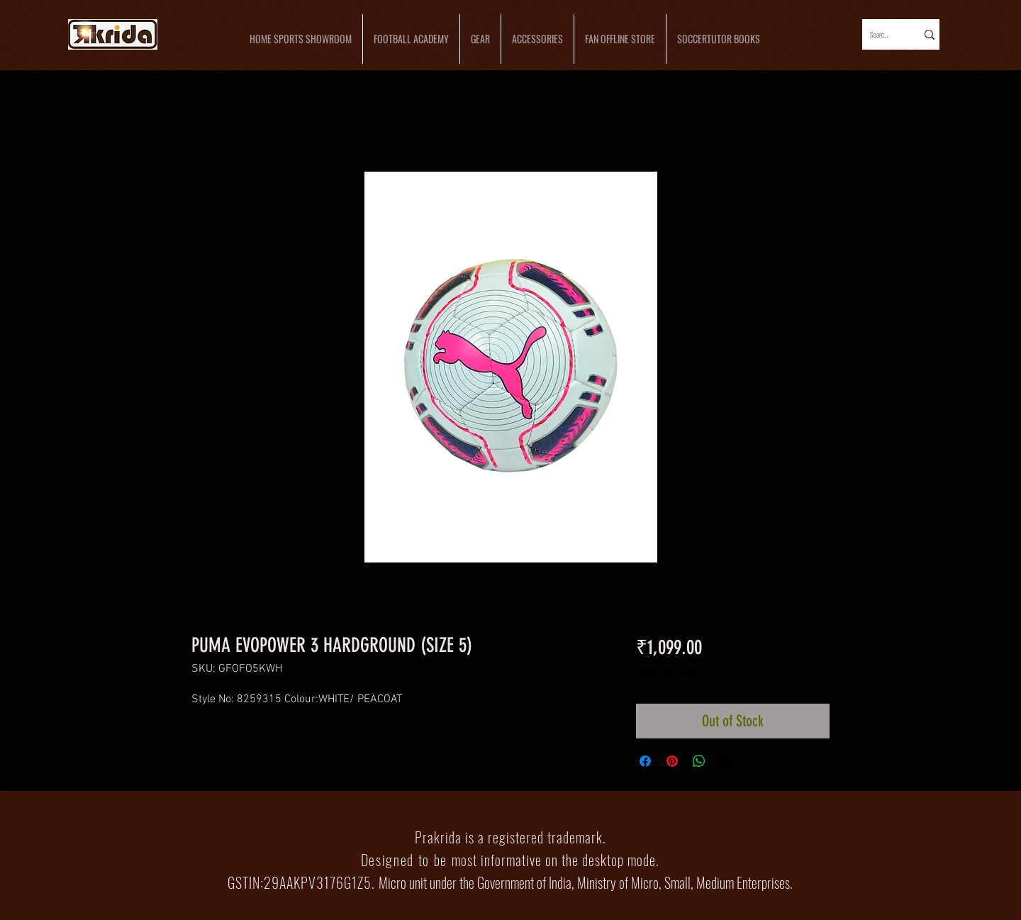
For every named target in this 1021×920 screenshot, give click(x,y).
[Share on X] (726, 761)
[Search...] (880, 34)
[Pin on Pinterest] (672, 761)
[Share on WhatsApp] (699, 761)
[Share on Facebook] (645, 761)
